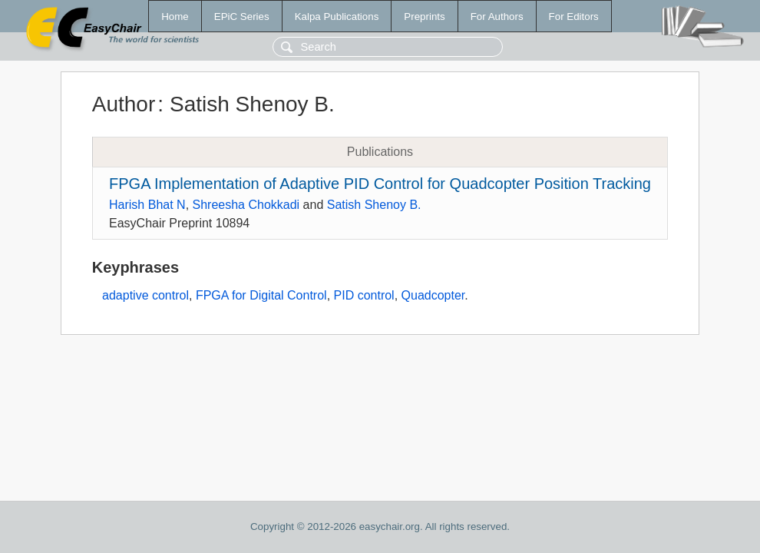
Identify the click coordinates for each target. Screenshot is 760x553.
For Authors (497, 16)
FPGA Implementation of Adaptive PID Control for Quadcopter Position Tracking (380, 183)
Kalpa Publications (337, 16)
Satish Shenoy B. (374, 204)
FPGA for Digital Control (261, 295)
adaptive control (145, 295)
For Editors (574, 16)
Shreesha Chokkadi (246, 204)
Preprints (424, 16)
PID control (364, 295)
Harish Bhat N (147, 204)
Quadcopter (433, 295)
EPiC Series (241, 16)
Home (175, 16)
